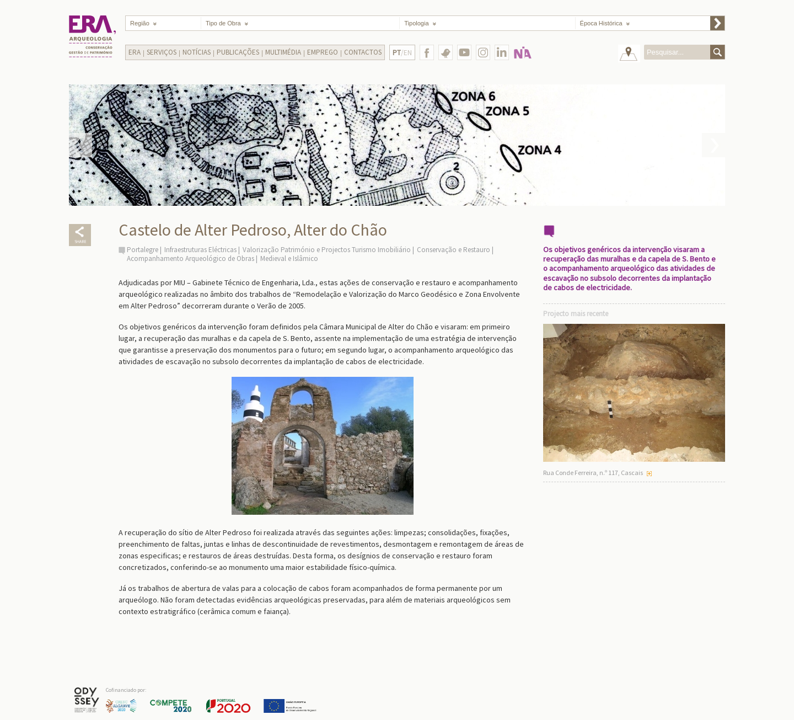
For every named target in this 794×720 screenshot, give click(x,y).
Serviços (161, 52)
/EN (402, 52)
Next (713, 145)
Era (134, 52)
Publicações (238, 52)
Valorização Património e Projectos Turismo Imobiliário (327, 249)
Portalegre (142, 249)
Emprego (322, 52)
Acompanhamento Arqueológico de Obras (190, 258)
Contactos (363, 52)
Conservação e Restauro (453, 249)
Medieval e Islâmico (289, 258)
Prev (80, 145)
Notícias (197, 52)
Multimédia (283, 52)
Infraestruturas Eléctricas (200, 249)
